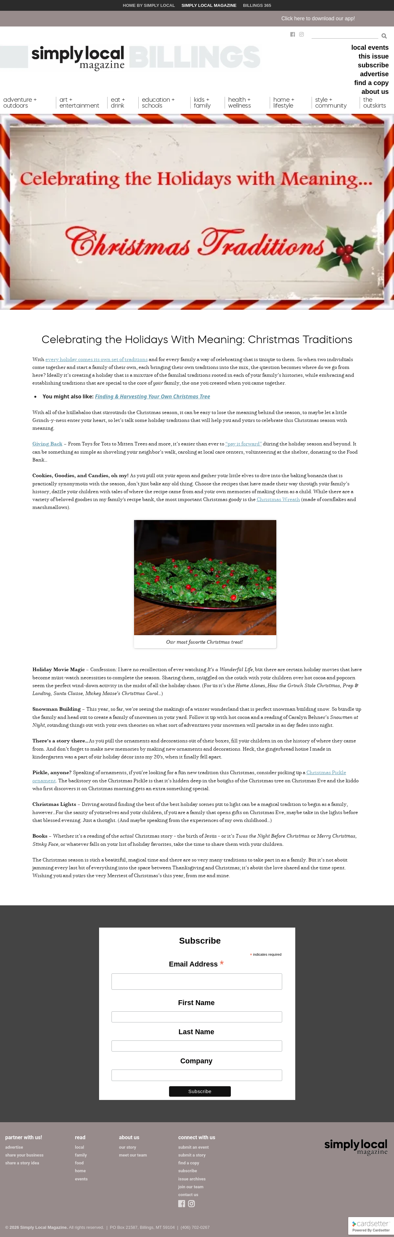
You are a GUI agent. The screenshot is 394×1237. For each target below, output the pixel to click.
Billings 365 (257, 5)
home (80, 1170)
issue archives (192, 1178)
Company (196, 1061)
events (81, 1178)
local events (370, 47)
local (79, 1147)
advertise (374, 74)
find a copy (371, 82)
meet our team (133, 1155)
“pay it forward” (243, 443)
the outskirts (374, 103)
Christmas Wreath (278, 499)
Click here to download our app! (328, 18)
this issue (374, 56)
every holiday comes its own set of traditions (96, 359)
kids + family (202, 103)
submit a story (191, 1155)
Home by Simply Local (149, 5)
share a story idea (22, 1162)
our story (127, 1147)
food (79, 1162)
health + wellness (239, 103)
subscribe (373, 65)
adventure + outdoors (20, 103)
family (81, 1155)
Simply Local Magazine (208, 5)
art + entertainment (79, 103)
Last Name (196, 1032)
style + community (331, 103)
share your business (24, 1155)
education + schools (158, 103)
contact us (188, 1194)
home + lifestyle (283, 103)
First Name (196, 1003)
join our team (190, 1186)
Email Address (196, 964)
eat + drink (118, 103)
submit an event (193, 1147)
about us (375, 91)
